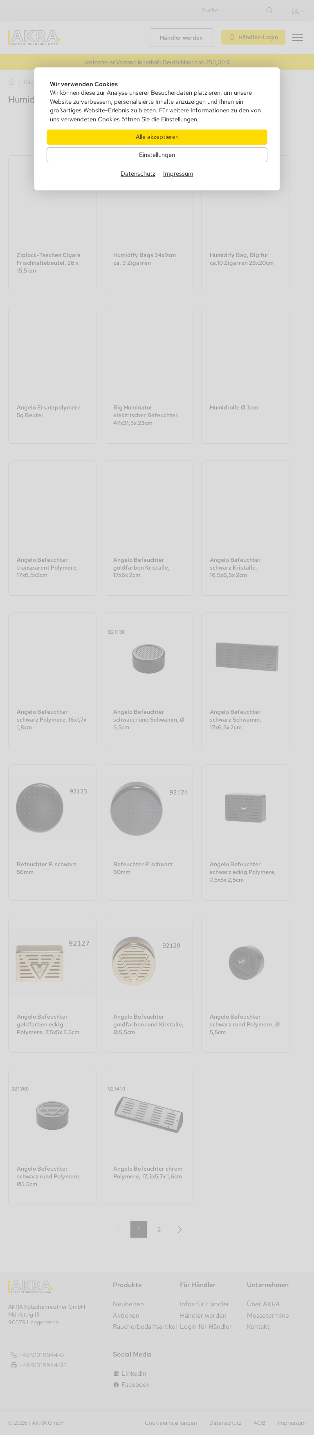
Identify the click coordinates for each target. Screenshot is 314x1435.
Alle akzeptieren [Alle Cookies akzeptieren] (157, 136)
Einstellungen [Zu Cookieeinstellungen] (157, 154)
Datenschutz (138, 173)
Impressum (178, 173)
